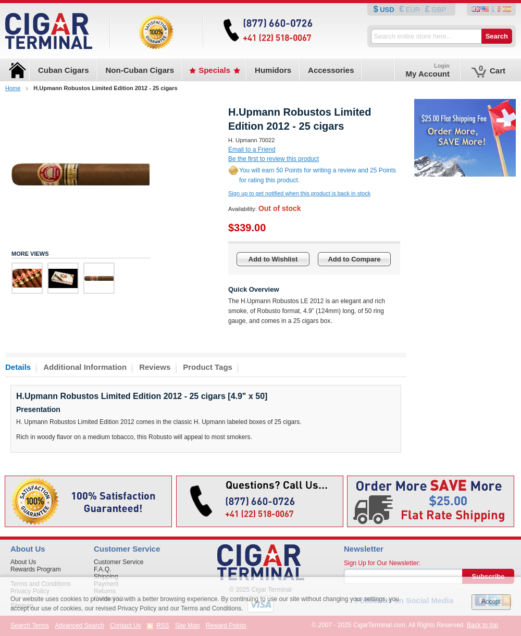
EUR (413, 10)
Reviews (154, 367)
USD (387, 10)
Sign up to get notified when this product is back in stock (299, 193)
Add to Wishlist (273, 259)
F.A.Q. (102, 569)
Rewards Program (35, 569)
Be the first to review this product (273, 159)
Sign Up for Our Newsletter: (382, 563)
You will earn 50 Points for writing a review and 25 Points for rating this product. (317, 175)
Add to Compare (354, 259)
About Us (23, 562)
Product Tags (207, 367)
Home (12, 88)
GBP (438, 10)
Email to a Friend (252, 149)
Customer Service (118, 562)
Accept (491, 601)
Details (18, 367)
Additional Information (85, 367)
